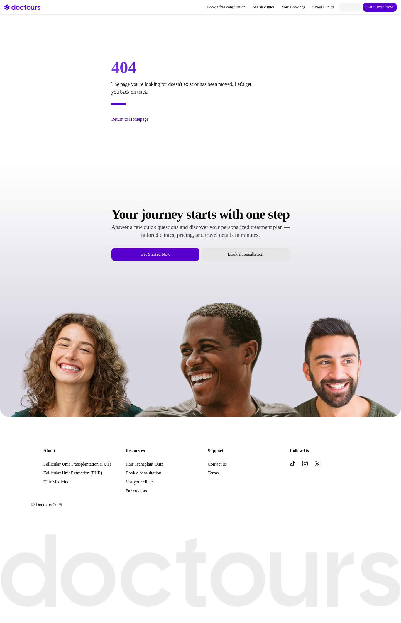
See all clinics (263, 7)
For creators (136, 490)
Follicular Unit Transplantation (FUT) (77, 464)
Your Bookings (293, 7)
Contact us (217, 464)
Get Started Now (380, 7)
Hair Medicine (56, 482)
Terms (213, 473)
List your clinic (139, 482)
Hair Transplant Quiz (144, 464)
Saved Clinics (323, 7)
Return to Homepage (129, 119)
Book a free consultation (226, 7)
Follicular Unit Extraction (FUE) (72, 473)
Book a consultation (245, 254)
